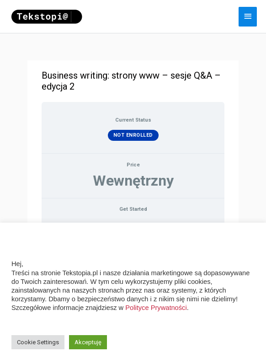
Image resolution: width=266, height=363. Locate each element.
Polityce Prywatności (155, 307)
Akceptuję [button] (87, 342)
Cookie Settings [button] (38, 342)
